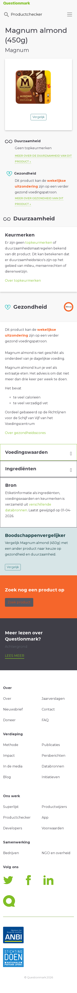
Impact (9, 756)
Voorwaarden (53, 828)
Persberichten (53, 756)
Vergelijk (38, 117)
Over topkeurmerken (23, 281)
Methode (10, 745)
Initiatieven (51, 777)
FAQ (45, 720)
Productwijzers (54, 807)
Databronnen (53, 766)
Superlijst (11, 807)
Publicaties (51, 745)
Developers (12, 828)
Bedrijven (11, 853)
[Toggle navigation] (69, 14)
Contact (48, 709)
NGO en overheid (56, 853)
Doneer (9, 720)
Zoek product (19, 602)
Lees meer (14, 656)
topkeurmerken (38, 243)
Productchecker (22, 14)
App (45, 817)
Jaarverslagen (53, 699)
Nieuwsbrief (13, 709)
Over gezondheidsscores (25, 433)
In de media (12, 766)
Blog (7, 777)
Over (7, 699)
